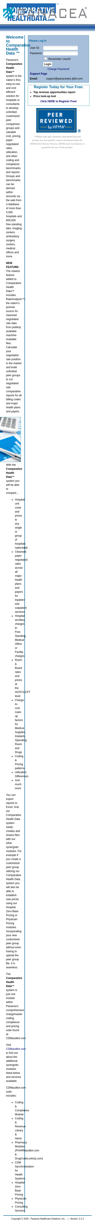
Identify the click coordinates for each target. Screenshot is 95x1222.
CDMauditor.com (16, 1048)
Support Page (38, 73)
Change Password (58, 69)
